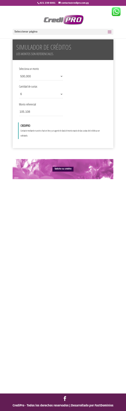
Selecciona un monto (29, 69)
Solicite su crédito (63, 169)
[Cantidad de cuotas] (41, 94)
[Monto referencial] (41, 112)
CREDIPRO (25, 126)
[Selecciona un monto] (41, 76)
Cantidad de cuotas (28, 86)
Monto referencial (27, 104)
